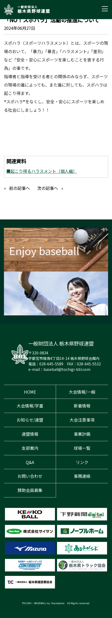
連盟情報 (30, 434)
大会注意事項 (82, 420)
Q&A (30, 462)
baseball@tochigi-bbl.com (66, 369)
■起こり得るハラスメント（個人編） (41, 171)
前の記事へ (19, 188)
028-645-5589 (51, 363)
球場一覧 (82, 448)
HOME (30, 392)
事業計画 (82, 434)
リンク (82, 462)
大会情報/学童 (30, 405)
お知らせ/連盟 (30, 420)
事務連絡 (82, 476)
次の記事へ (47, 188)
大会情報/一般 (82, 392)
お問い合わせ (29, 476)
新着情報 (82, 405)
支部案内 (30, 448)
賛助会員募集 (29, 490)
